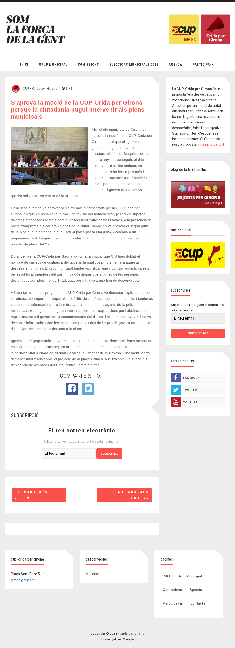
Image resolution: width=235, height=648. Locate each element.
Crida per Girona (132, 633)
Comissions (88, 64)
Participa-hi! (173, 603)
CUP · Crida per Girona (40, 88)
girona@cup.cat (23, 580)
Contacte (197, 603)
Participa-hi (204, 64)
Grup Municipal (53, 64)
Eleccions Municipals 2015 (134, 64)
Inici (24, 64)
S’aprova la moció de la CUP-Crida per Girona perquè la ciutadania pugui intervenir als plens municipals (78, 109)
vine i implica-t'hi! (211, 144)
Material (92, 574)
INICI (166, 576)
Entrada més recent (31, 495)
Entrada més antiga (132, 495)
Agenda (175, 64)
